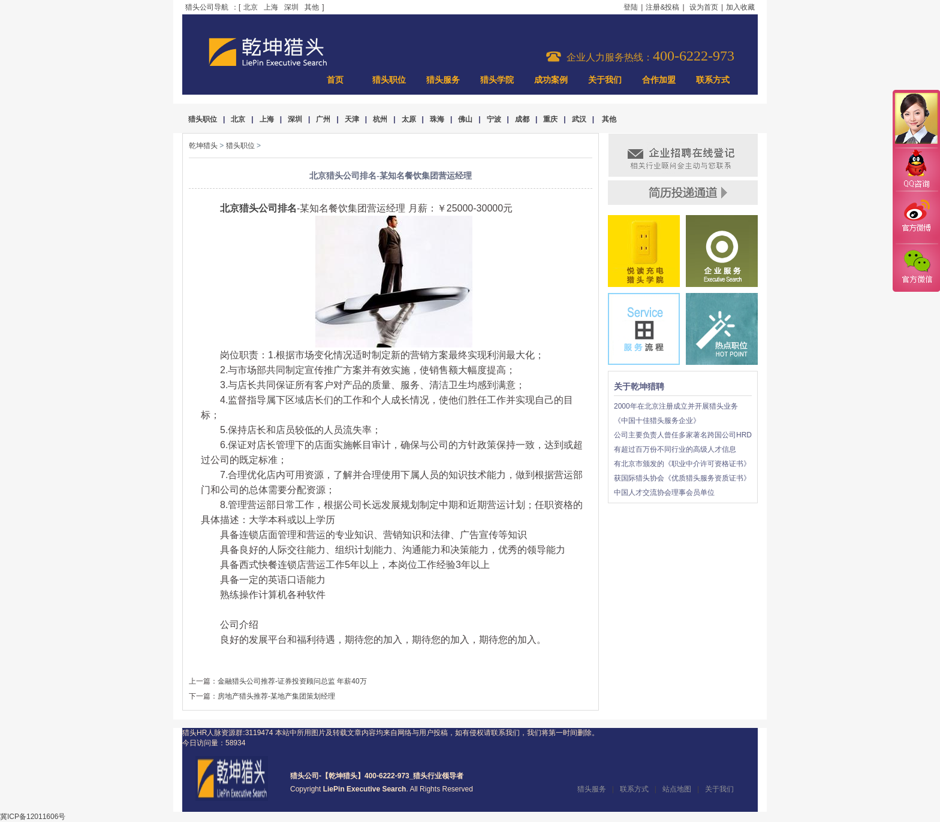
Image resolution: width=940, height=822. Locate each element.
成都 (522, 119)
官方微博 (916, 217)
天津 (352, 119)
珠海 (437, 119)
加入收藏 (740, 7)
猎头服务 (443, 79)
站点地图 (676, 789)
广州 (323, 119)
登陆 (630, 7)
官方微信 (916, 267)
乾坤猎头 (203, 145)
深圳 (291, 7)
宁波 (494, 119)
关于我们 (605, 79)
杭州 (380, 119)
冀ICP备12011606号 (32, 816)
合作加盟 (659, 79)
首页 (335, 79)
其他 (312, 7)
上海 (271, 7)
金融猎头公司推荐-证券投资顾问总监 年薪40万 (292, 681)
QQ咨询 (916, 170)
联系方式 (713, 79)
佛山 (465, 119)
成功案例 (551, 79)
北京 (250, 7)
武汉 (579, 119)
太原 (409, 119)
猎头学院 (497, 79)
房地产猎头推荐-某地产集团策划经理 (276, 696)
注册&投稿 (662, 7)
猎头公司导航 (206, 7)
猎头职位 (389, 79)
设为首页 (703, 7)
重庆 (550, 119)
